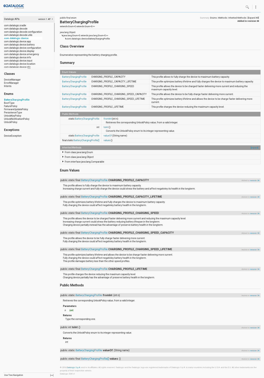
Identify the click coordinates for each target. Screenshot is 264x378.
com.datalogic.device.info (17, 57)
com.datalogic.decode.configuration (23, 31)
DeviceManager (12, 79)
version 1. (42, 19)
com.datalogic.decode (15, 28)
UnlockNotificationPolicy (16, 119)
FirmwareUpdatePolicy (16, 109)
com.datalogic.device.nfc (17, 67)
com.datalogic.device (16, 38)
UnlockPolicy (10, 122)
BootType (9, 103)
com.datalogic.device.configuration (22, 47)
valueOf (108, 135)
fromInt (108, 118)
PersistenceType (13, 112)
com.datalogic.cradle (15, 25)
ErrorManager (11, 83)
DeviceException (13, 135)
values (107, 140)
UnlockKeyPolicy (12, 115)
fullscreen (52, 375)
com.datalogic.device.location (19, 63)
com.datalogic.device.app (17, 41)
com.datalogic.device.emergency (21, 54)
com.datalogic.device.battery (19, 44)
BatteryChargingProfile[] (86, 140)
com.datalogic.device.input (18, 60)
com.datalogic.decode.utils (18, 35)
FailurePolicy (10, 106)
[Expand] (254, 147)
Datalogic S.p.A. (74, 367)
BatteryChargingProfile (16, 99)
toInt (106, 127)
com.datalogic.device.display (19, 51)
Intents (7, 86)
